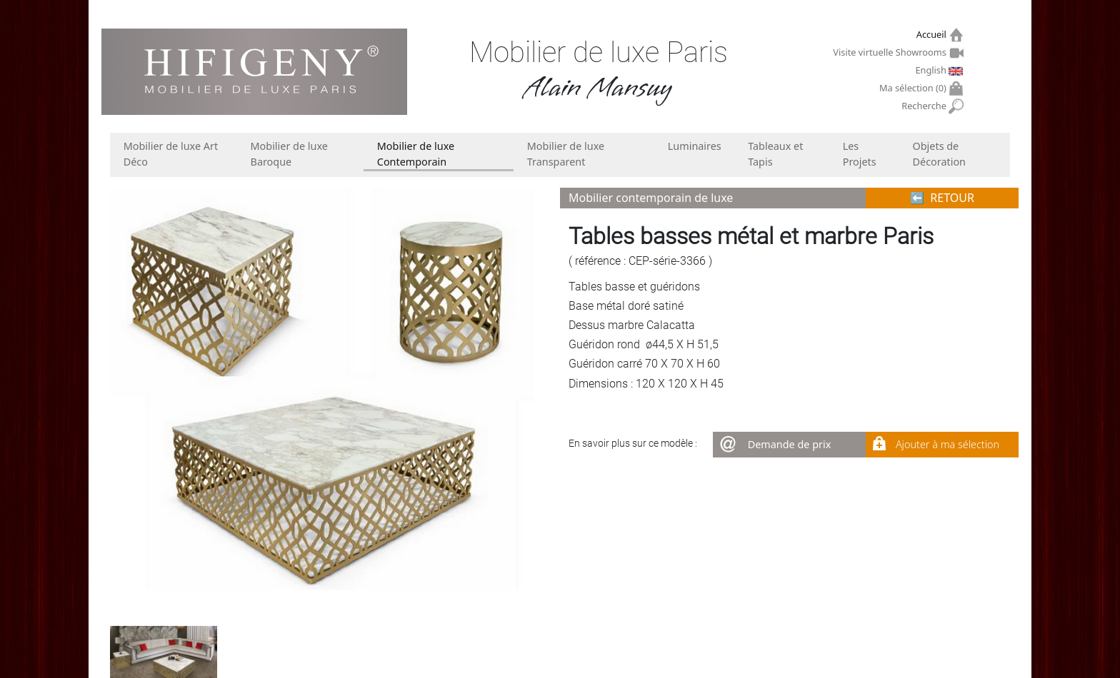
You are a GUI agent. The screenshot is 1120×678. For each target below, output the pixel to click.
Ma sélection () (914, 88)
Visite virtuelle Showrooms (891, 52)
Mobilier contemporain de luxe (651, 198)
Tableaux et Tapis (775, 153)
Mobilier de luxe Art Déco (171, 153)
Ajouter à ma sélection (947, 444)
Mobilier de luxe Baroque (289, 153)
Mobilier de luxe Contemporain (415, 153)
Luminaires (694, 146)
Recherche (925, 105)
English (932, 70)
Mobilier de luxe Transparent (565, 153)
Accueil (933, 34)
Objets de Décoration (939, 153)
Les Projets (859, 153)
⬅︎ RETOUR (942, 198)
